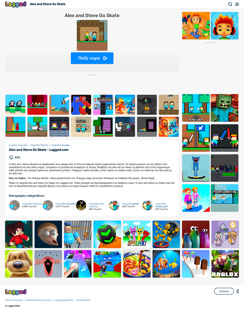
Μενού (237, 4)
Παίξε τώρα (89, 58)
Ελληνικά (224, 291)
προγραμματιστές (64, 300)
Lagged (16, 4)
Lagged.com (16, 292)
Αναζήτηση (230, 4)
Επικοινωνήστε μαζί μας (38, 300)
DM (238, 291)
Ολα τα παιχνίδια (13, 300)
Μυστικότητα (83, 300)
